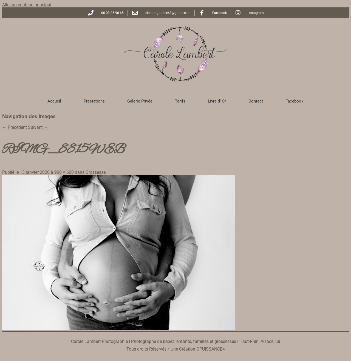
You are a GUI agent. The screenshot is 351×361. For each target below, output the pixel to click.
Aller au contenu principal (26, 4)
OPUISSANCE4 (210, 349)
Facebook (294, 101)
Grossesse (96, 172)
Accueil (54, 101)
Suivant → (38, 127)
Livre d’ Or (217, 101)
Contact (255, 101)
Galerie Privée (139, 101)
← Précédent (14, 127)
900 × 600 (64, 172)
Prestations (94, 101)
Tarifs (180, 101)
